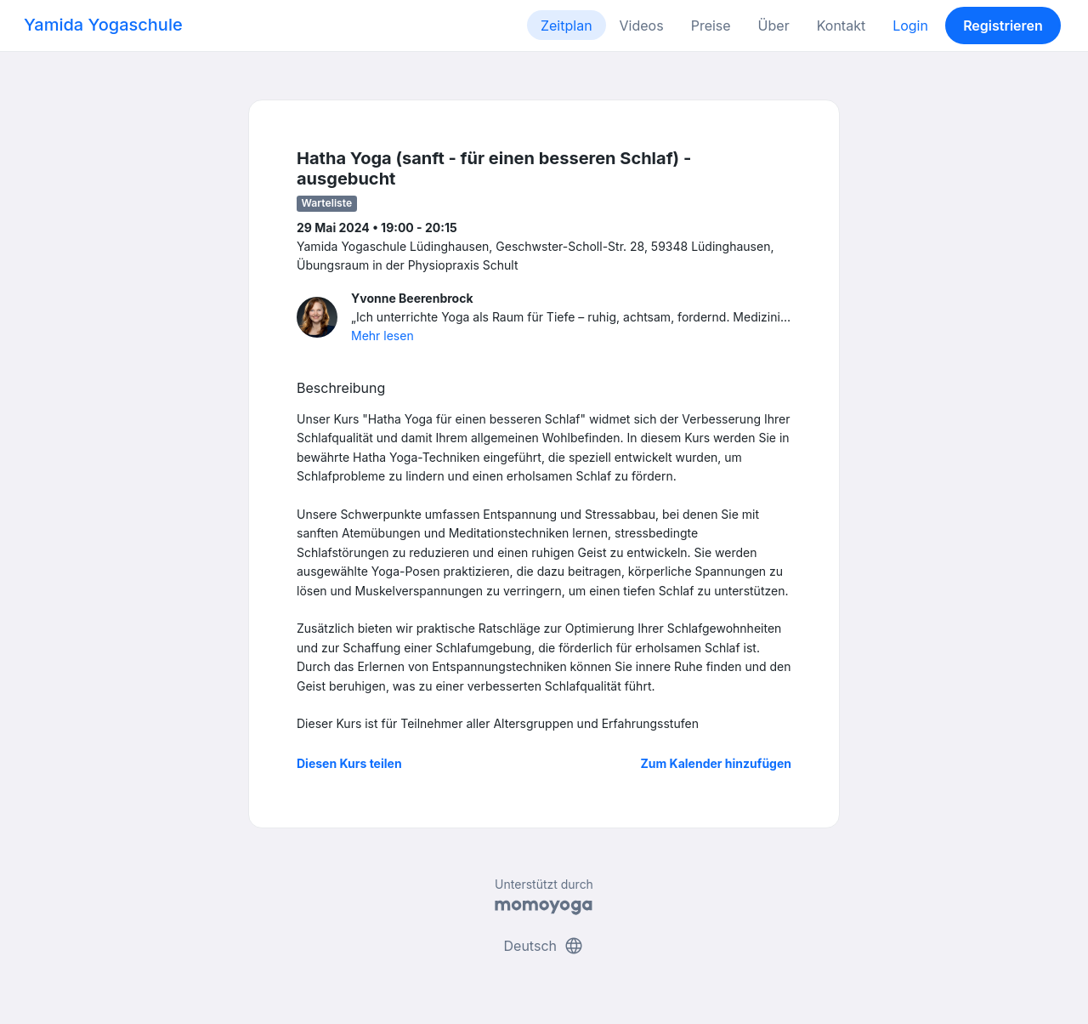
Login (910, 25)
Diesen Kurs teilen (349, 763)
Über (774, 25)
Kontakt (841, 25)
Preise (711, 25)
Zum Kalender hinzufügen (716, 763)
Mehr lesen (382, 335)
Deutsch (544, 946)
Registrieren (1003, 25)
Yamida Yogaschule (103, 24)
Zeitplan (566, 25)
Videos (642, 25)
